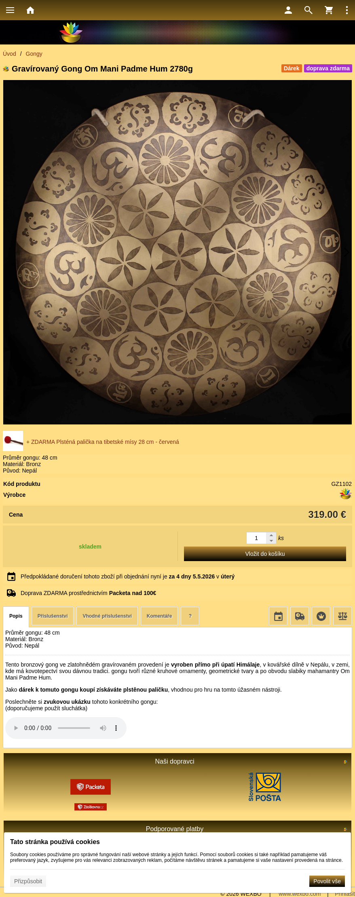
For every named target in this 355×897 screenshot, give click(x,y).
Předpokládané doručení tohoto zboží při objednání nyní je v (128, 576)
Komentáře (159, 616)
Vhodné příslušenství (106, 616)
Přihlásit (345, 894)
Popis (16, 616)
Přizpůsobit (28, 881)
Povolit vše (327, 881)
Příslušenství (53, 616)
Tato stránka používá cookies (55, 841)
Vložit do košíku (265, 554)
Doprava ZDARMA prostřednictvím (88, 593)
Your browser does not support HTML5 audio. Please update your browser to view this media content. (66, 728)
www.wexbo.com (300, 894)
